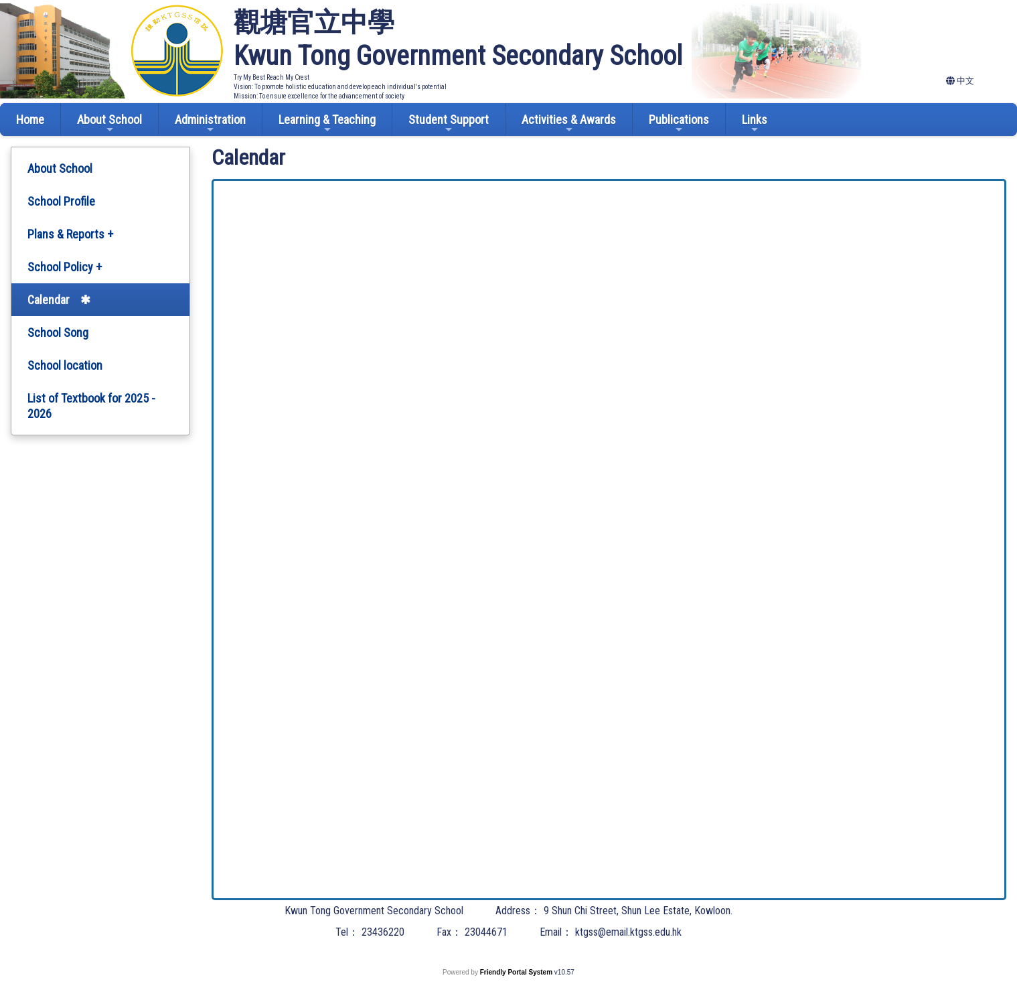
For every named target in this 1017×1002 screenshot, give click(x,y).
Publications (679, 124)
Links (754, 124)
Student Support (448, 124)
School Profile (61, 201)
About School (109, 124)
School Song (57, 333)
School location (64, 365)
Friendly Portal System (517, 972)
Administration (210, 124)
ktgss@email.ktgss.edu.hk (628, 932)
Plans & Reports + (70, 234)
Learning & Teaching (327, 124)
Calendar (48, 300)
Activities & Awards (569, 124)
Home (30, 120)
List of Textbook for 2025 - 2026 (91, 406)
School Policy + (64, 267)
